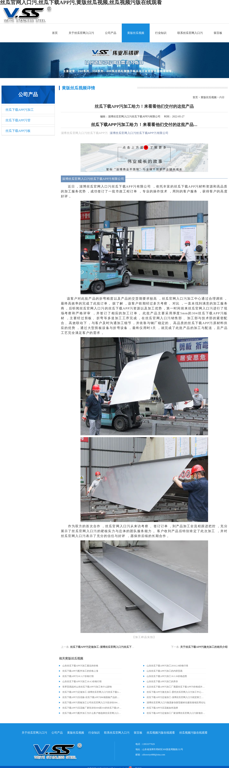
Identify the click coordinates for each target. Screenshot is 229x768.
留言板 (218, 32)
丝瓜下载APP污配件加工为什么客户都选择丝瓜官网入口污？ (92, 713)
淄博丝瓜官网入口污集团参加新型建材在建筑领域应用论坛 (176, 702)
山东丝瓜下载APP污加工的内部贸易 (164, 671)
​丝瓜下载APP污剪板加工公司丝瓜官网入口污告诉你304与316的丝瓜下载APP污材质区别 (92, 702)
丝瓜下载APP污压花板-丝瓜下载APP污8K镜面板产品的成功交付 (92, 697)
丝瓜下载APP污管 (18, 120)
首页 (55, 32)
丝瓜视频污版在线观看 (161, 732)
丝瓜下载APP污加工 (19, 110)
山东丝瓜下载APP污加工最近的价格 (80, 665)
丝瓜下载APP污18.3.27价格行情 (78, 676)
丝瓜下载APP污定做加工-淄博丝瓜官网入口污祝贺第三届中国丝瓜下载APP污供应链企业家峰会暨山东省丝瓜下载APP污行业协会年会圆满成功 (176, 697)
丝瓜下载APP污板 (18, 131)
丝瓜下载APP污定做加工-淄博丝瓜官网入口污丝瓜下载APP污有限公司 (111, 647)
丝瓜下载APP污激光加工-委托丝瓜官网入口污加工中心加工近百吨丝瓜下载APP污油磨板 (176, 692)
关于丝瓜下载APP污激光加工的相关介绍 (203, 647)
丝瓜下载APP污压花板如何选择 (162, 707)
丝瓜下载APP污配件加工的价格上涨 (80, 671)
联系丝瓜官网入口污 (190, 32)
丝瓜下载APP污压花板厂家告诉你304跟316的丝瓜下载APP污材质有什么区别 (92, 707)
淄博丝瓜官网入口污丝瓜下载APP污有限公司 (134, 116)
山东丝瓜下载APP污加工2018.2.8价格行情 (167, 665)
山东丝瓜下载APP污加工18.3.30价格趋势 (167, 676)
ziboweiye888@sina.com (153, 754)
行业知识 (160, 32)
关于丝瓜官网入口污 (81, 32)
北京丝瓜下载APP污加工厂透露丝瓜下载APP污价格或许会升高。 (176, 686)
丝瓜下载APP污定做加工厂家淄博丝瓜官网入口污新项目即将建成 (176, 713)
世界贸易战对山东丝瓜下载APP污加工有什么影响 (87, 686)
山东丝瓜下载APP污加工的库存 (162, 681)
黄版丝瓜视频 (135, 32)
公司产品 (110, 32)
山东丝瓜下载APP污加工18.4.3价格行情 (82, 681)
